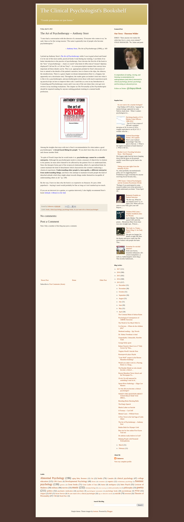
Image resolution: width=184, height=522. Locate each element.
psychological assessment (95, 491)
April (121, 312)
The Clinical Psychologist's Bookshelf (83, 10)
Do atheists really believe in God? (129, 436)
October (122, 292)
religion (43, 493)
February (122, 448)
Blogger (109, 511)
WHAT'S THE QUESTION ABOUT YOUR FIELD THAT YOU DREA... (130, 396)
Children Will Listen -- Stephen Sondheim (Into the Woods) (134, 214)
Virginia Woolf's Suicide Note (128, 351)
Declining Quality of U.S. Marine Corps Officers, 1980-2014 (134, 119)
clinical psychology (56, 209)
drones (94, 481)
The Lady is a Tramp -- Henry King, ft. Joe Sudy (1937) (134, 230)
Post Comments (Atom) (57, 284)
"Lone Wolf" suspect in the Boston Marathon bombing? (129, 359)
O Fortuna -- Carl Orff (125, 411)
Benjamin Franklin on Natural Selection (133, 196)
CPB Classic (58, 481)
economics (102, 481)
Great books (73, 484)
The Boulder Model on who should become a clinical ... (129, 369)
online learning (102, 488)
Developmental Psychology (76, 481)
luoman (95, 511)
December (122, 285)
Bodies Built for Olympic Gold (128, 427)
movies (65, 488)
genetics (62, 485)
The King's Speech (124, 404)
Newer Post (45, 280)
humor (103, 485)
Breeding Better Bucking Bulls (128, 401)
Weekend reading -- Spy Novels (128, 331)
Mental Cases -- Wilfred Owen (128, 414)
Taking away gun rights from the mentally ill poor (128, 167)
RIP (50, 493)
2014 (119, 279)
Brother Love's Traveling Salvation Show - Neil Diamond (129, 153)
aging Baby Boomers (79, 478)
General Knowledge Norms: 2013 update (132, 137)
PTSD (137, 491)
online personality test (114, 488)
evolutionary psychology (124, 481)
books (48, 209)
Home (74, 280)
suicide (118, 493)
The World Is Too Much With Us (129, 323)
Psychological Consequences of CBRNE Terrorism (128, 319)
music (75, 487)
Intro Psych (125, 484)
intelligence (112, 485)
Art (92, 478)
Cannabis (110, 478)
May (120, 308)
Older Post (103, 280)
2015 (119, 276)
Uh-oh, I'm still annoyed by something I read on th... (127, 379)
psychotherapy (127, 491)
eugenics (110, 481)
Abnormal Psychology (52, 478)
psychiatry (80, 491)
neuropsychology (91, 488)
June (120, 305)
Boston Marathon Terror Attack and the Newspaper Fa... (130, 374)
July (120, 302)
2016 (119, 272)
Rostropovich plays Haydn (127, 354)
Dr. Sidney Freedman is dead (127, 334)
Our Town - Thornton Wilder (126, 33)
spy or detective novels (105, 493)
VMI (55, 496)
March (121, 445)
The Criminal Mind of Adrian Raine (130, 314)
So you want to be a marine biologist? (130, 105)
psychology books (67, 209)
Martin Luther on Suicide (126, 407)
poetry (140, 487)
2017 (119, 269)
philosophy (128, 488)
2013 (119, 282)
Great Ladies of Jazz (90, 485)
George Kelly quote (124, 343)
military (55, 488)
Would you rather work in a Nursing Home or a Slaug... (130, 364)
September (122, 295)
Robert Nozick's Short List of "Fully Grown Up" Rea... (130, 347)
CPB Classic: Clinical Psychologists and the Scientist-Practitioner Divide (130, 182)
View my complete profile (123, 462)
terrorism (128, 493)
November (122, 288)
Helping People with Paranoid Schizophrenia (128, 440)
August (121, 298)
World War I (63, 496)
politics (50, 491)
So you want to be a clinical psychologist (86, 209)
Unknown (120, 458)
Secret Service (60, 493)
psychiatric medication (65, 491)
